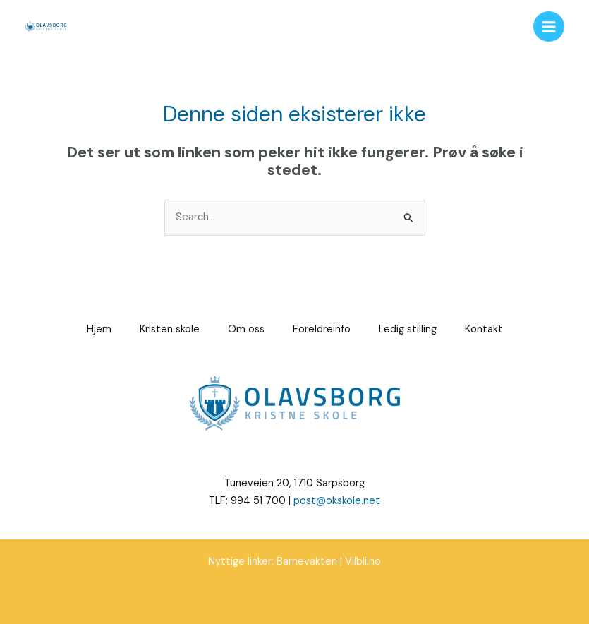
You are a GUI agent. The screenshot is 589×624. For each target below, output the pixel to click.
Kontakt (484, 329)
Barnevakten (307, 561)
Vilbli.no (363, 561)
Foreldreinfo (322, 329)
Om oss (246, 329)
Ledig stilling (408, 329)
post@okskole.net (336, 501)
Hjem (99, 329)
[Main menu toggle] (548, 26)
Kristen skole (170, 329)
